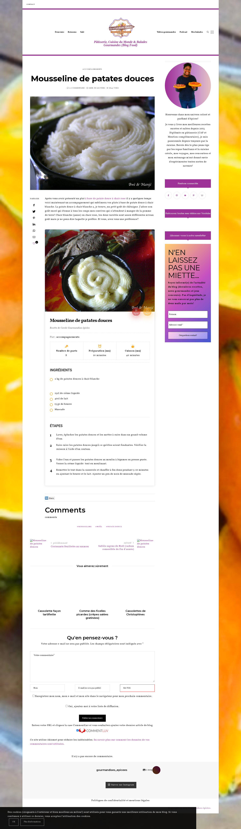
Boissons (72, 32)
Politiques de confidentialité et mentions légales (120, 800)
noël (99, 527)
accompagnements (92, 69)
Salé (82, 32)
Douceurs (59, 32)
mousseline (85, 527)
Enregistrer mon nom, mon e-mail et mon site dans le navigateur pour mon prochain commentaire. (93, 696)
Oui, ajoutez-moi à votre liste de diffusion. (92, 706)
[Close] (13, 822)
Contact (30, 4)
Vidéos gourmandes (166, 32)
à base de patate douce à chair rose (105, 198)
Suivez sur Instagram (121, 784)
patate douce (114, 527)
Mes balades (197, 32)
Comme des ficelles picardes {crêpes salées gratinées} (92, 614)
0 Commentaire (77, 88)
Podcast (183, 32)
